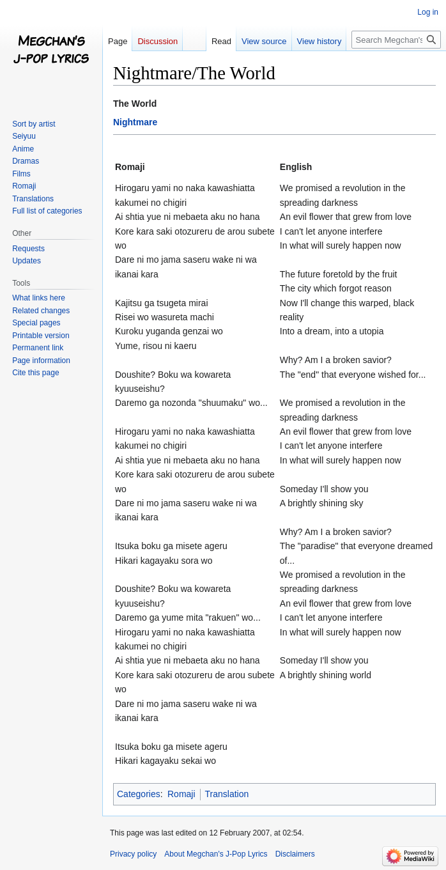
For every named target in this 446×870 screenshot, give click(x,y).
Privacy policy (133, 854)
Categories (138, 794)
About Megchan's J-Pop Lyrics (215, 854)
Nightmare (135, 122)
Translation (227, 794)
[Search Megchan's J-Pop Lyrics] (396, 40)
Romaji (181, 794)
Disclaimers (295, 854)
